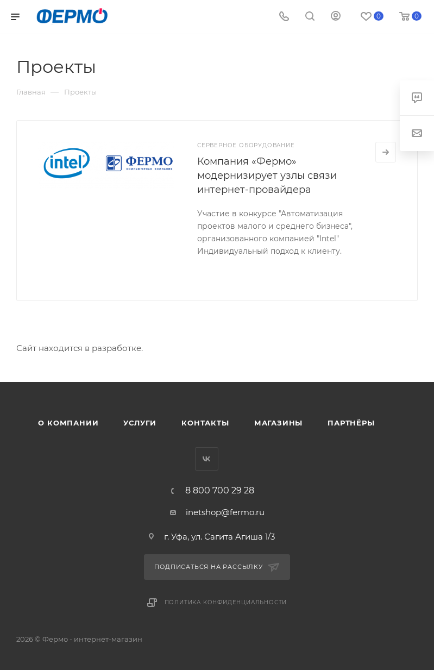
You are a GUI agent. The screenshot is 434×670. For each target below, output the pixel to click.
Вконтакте (206, 459)
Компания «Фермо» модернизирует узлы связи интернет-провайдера (267, 175)
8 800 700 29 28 (219, 490)
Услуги (139, 422)
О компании (68, 422)
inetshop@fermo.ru (225, 512)
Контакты (205, 422)
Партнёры (351, 422)
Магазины (278, 422)
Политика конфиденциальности (226, 602)
